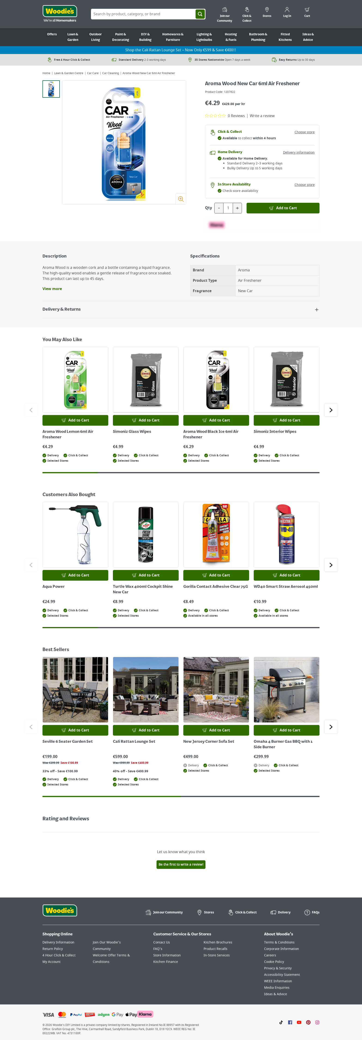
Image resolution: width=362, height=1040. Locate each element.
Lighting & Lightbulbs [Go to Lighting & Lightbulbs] (204, 37)
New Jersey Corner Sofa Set (208, 742)
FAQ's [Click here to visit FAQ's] (157, 948)
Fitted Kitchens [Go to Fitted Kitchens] (285, 37)
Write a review (262, 116)
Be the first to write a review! (181, 864)
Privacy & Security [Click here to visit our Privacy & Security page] (278, 968)
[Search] (200, 14)
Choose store (305, 132)
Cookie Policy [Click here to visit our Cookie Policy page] (274, 961)
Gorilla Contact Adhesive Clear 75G (215, 587)
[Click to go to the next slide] (331, 410)
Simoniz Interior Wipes (275, 432)
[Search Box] (148, 14)
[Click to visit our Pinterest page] (308, 1022)
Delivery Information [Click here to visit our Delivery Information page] (58, 942)
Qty (208, 208)
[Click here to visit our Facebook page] (290, 1022)
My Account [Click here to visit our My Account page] (51, 961)
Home (46, 73)
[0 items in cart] (307, 13)
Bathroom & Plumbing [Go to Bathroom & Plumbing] (258, 37)
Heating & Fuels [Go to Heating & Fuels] (231, 37)
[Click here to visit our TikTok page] (281, 1022)
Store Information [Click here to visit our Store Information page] (167, 955)
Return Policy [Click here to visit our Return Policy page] (52, 948)
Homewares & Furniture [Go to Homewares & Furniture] (173, 37)
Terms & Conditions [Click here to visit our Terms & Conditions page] (279, 942)
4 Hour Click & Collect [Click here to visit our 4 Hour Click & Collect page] (58, 955)
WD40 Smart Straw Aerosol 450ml (286, 587)
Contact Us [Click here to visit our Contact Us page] (161, 942)
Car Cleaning (110, 73)
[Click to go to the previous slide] (31, 410)
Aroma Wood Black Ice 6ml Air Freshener (210, 435)
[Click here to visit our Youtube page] (299, 1022)
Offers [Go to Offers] (52, 34)
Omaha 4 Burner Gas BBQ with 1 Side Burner (283, 745)
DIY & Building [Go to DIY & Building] (145, 37)
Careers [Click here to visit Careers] (270, 955)
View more (52, 289)
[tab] (51, 89)
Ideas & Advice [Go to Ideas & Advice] (308, 37)
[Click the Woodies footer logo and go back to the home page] (59, 913)
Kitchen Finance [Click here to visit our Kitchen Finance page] (165, 961)
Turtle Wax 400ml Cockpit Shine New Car (143, 590)
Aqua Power (53, 587)
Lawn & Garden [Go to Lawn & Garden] (72, 37)
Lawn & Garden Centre (68, 73)
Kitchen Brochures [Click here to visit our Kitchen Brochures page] (218, 942)
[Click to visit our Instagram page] (317, 1022)
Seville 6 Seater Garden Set (67, 742)
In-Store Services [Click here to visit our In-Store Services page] (217, 955)
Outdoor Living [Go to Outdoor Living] (95, 37)
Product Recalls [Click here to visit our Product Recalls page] (215, 948)
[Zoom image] (180, 199)
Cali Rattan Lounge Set (134, 742)
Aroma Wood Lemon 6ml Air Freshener (67, 435)
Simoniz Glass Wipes (132, 432)
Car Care (93, 73)
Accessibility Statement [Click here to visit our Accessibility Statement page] (282, 974)
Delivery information (299, 152)
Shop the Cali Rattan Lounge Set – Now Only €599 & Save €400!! (181, 50)
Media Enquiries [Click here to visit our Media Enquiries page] (277, 987)
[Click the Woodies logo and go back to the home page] (59, 14)
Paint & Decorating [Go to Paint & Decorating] (120, 37)
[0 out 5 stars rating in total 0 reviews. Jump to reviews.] (225, 115)
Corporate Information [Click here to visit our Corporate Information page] (281, 948)
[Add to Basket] (283, 208)
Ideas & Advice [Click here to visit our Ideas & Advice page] (275, 994)
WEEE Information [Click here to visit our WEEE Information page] (278, 981)
